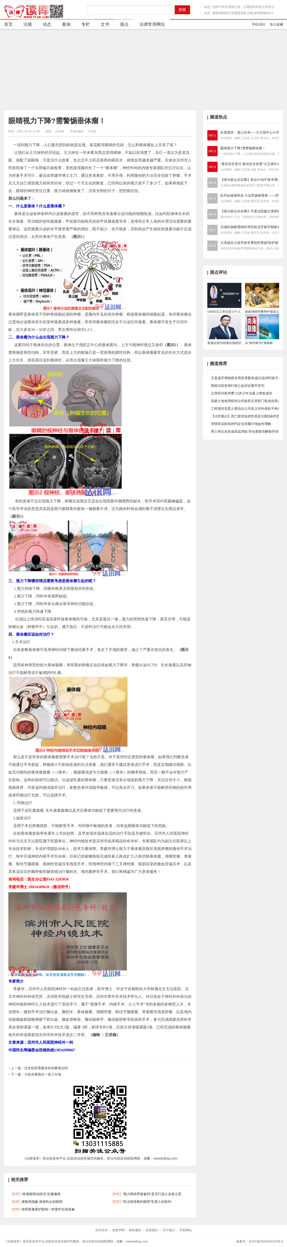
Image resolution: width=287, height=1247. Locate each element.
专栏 (82, 25)
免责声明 (118, 1230)
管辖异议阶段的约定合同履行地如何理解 (241, 424)
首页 (8, 24)
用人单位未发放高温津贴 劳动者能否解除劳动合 (246, 431)
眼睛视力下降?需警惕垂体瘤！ (57, 121)
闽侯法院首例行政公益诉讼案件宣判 (237, 385)
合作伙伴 (101, 1230)
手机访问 (258, 24)
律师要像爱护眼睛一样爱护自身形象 (48, 1209)
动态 (207, 9)
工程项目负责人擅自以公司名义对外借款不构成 (246, 408)
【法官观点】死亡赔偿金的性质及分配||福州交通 (247, 416)
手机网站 (185, 1230)
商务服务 (135, 1230)
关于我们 (168, 1230)
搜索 (182, 10)
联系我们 (152, 1230)
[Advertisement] (143, 69)
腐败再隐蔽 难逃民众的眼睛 (42, 1202)
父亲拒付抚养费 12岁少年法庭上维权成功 (241, 393)
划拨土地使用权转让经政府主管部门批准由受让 (246, 401)
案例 (63, 25)
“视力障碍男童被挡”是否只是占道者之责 (151, 1194)
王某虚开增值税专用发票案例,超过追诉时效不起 (246, 378)
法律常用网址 (149, 25)
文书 (102, 25)
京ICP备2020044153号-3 (266, 1241)
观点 (121, 25)
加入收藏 (276, 24)
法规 (24, 25)
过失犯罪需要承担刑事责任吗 (46, 1068)
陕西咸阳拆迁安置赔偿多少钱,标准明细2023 (243, 15)
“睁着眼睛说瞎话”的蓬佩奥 (40, 1194)
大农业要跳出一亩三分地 (42, 1074)
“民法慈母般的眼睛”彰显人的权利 (146, 1202)
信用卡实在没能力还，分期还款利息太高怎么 (244, 9)
